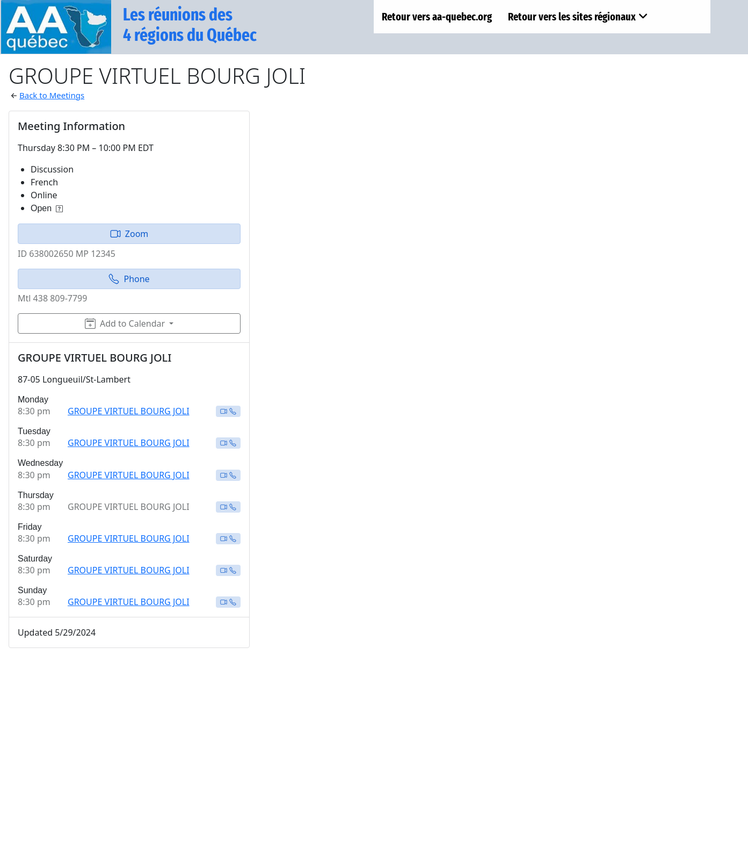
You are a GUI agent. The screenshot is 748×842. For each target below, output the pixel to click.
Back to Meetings (51, 95)
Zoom (129, 234)
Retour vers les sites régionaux (578, 16)
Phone (128, 279)
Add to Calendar (125, 323)
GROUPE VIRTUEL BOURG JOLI (129, 411)
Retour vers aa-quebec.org (437, 16)
